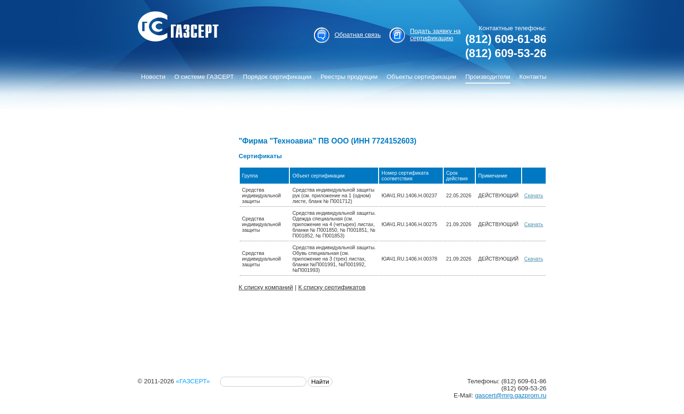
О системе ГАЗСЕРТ (204, 76)
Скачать (533, 195)
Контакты (533, 76)
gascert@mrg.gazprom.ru (510, 395)
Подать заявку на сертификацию (435, 34)
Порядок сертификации (277, 76)
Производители (487, 76)
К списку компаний (266, 287)
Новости (153, 76)
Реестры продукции (349, 76)
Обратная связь (357, 34)
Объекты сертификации (421, 76)
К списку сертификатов (332, 287)
